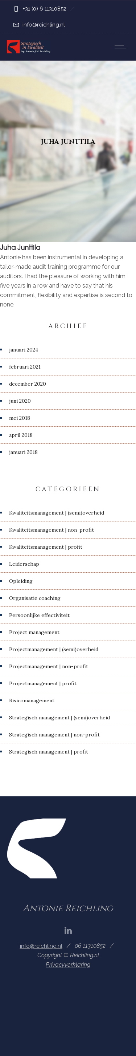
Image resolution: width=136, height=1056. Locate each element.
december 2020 (27, 384)
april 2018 (21, 435)
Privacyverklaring (68, 964)
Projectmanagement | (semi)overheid (53, 649)
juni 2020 (20, 401)
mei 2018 (19, 418)
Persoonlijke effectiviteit (39, 615)
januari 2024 (23, 349)
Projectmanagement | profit (43, 683)
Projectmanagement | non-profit (48, 666)
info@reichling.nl (43, 24)
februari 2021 (25, 366)
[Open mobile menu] (122, 47)
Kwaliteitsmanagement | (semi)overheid (56, 512)
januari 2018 (23, 452)
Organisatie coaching (35, 598)
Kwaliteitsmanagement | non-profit (51, 530)
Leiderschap (24, 564)
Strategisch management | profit (48, 751)
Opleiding (21, 581)
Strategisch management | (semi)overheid (59, 717)
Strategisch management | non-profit (54, 734)
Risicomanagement (31, 700)
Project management (34, 632)
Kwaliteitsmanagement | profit (45, 547)
